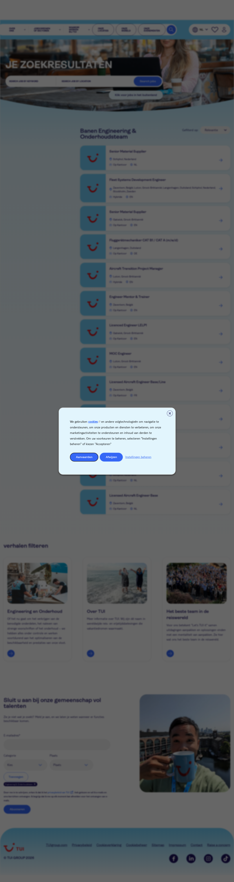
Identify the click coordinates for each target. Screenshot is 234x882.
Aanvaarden (84, 457)
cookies (93, 421)
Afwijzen (111, 457)
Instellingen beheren (138, 457)
